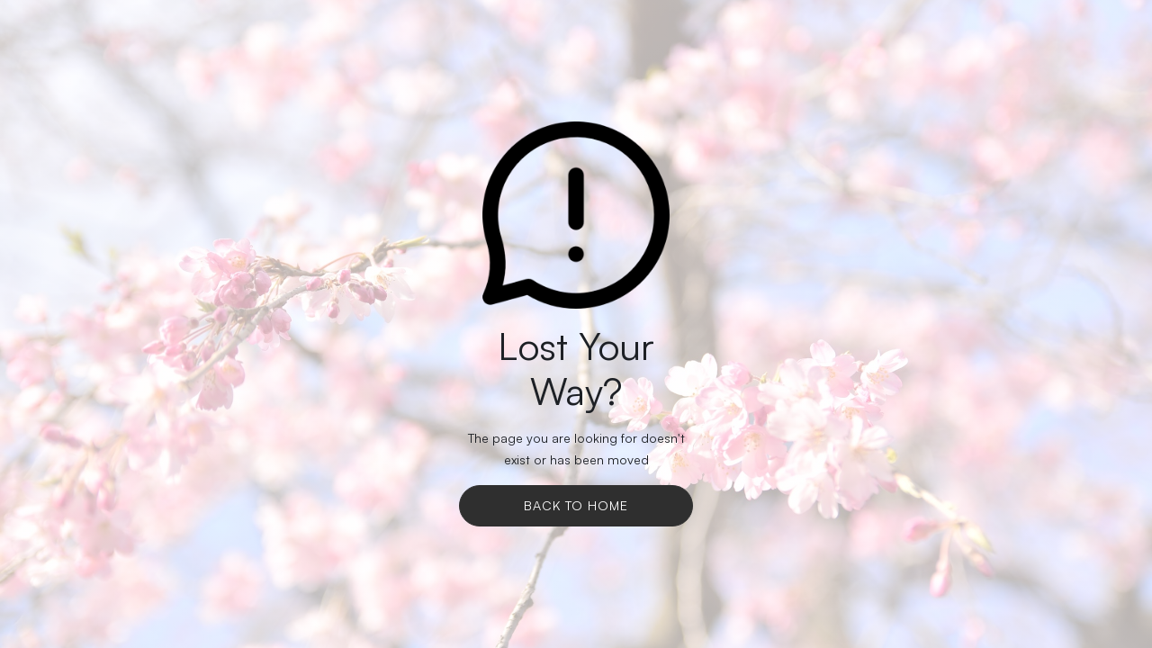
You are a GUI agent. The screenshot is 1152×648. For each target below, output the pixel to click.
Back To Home (576, 505)
